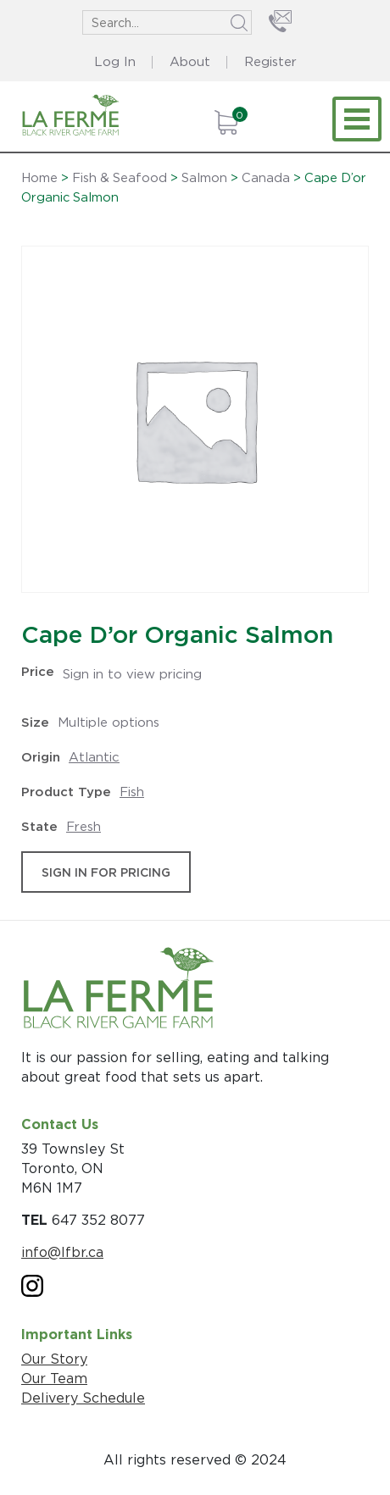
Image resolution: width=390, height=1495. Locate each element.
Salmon (204, 178)
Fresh (83, 826)
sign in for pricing (106, 872)
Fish (132, 791)
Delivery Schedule (83, 1397)
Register (270, 61)
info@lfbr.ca (62, 1252)
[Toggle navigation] (357, 119)
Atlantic (94, 757)
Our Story (54, 1358)
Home (39, 178)
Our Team (54, 1378)
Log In (115, 61)
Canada (266, 178)
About (190, 61)
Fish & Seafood (119, 178)
